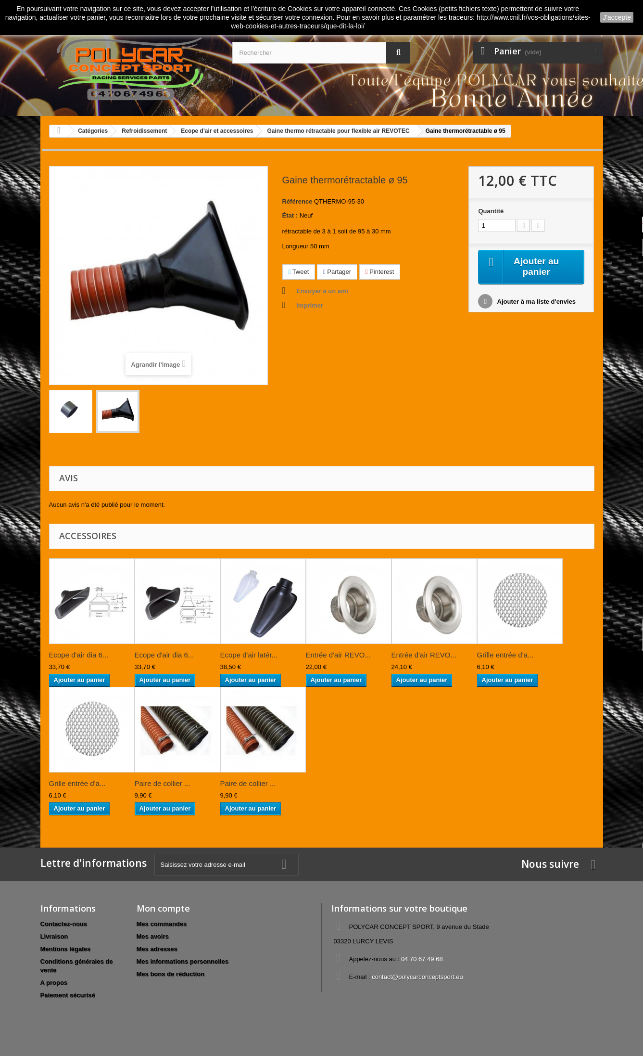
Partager (337, 271)
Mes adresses (157, 949)
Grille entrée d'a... (505, 655)
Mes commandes (162, 923)
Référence (297, 201)
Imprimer (310, 305)
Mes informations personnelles (182, 961)
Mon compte (163, 908)
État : (290, 215)
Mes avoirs (153, 936)
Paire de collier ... (162, 783)
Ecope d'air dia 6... (79, 655)
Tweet (299, 271)
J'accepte (617, 17)
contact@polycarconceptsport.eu (417, 976)
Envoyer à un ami (323, 291)
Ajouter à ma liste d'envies (535, 302)
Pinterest (380, 271)
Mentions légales (65, 949)
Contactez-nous (64, 923)
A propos (54, 982)
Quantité (491, 211)
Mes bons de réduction (171, 974)
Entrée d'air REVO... (338, 655)
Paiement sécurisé (67, 995)
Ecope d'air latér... (249, 655)
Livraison (54, 936)
